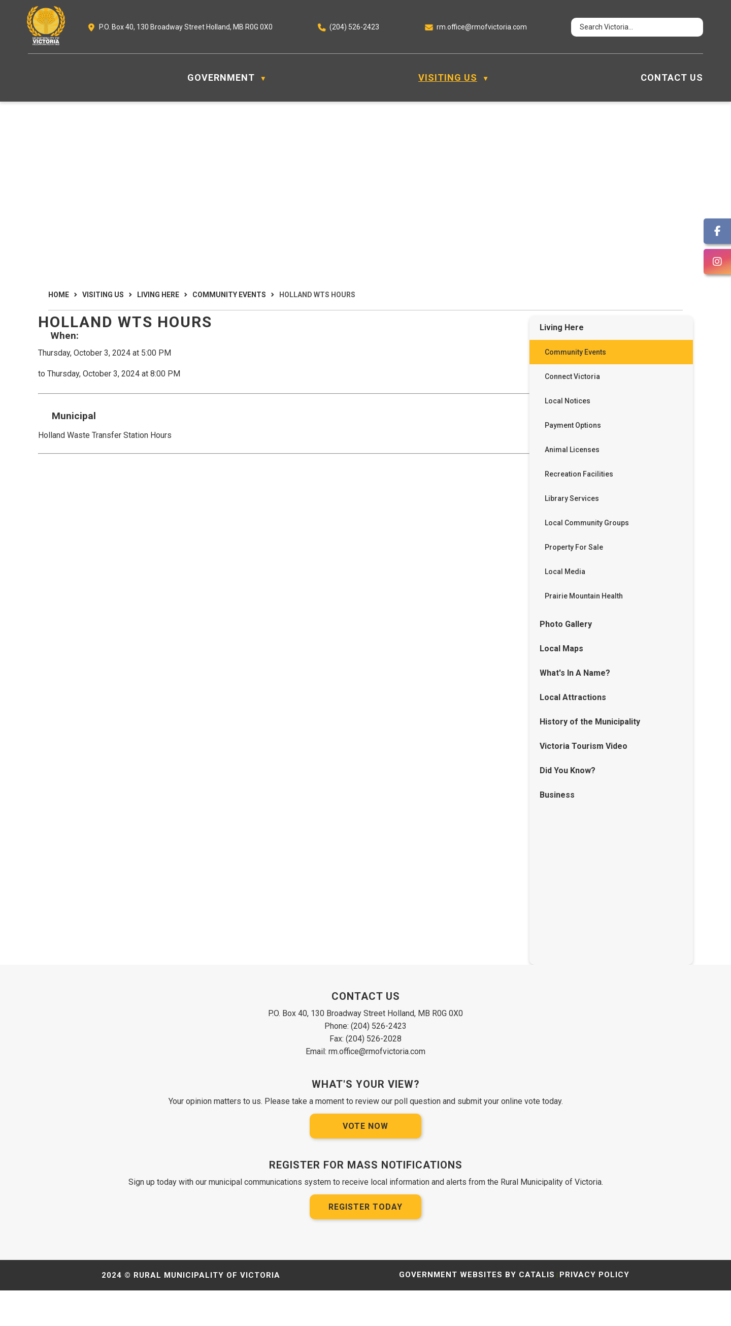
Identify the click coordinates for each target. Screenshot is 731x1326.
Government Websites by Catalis (477, 1310)
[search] (628, 27)
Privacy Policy (594, 1310)
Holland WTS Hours (317, 295)
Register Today (365, 1242)
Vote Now (365, 1161)
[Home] (33, 78)
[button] (686, 27)
